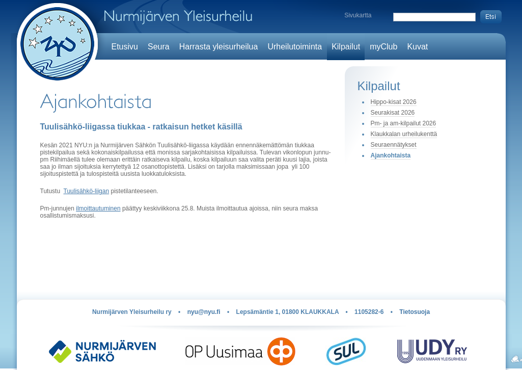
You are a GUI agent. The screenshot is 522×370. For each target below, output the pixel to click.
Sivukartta (357, 15)
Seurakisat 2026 (393, 112)
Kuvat (417, 46)
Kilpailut (346, 46)
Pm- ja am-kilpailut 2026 (403, 123)
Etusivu (125, 46)
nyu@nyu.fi (204, 311)
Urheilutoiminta (294, 46)
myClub (383, 46)
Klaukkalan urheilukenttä (404, 134)
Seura (159, 46)
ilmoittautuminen (98, 208)
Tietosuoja (414, 311)
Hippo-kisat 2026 (394, 101)
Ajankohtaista (391, 155)
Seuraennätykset (394, 144)
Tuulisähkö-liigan (86, 191)
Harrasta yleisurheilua (218, 46)
